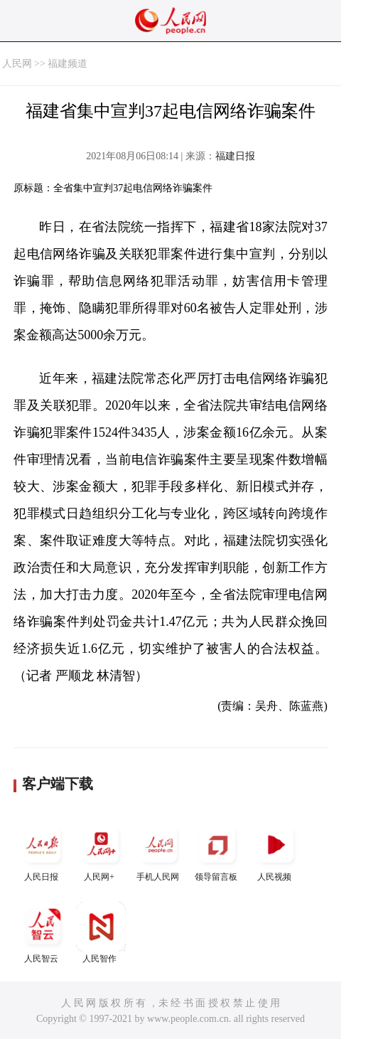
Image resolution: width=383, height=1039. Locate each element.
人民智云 (43, 933)
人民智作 (101, 933)
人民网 (17, 63)
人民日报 (43, 851)
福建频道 (67, 63)
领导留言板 (217, 851)
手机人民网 (159, 851)
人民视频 (276, 851)
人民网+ (101, 851)
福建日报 (235, 156)
